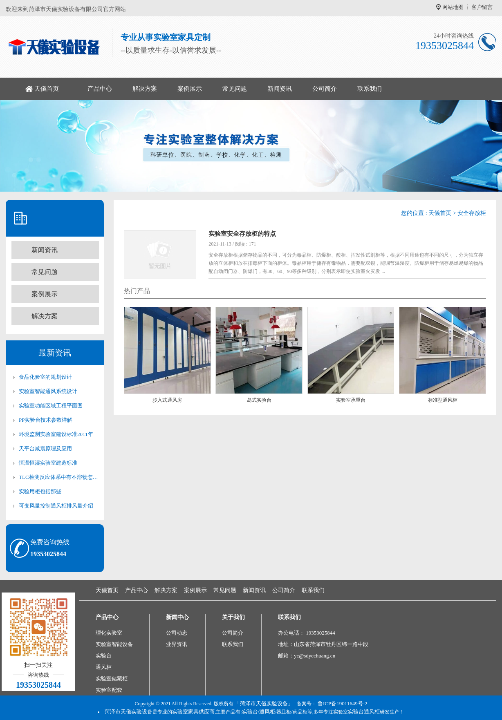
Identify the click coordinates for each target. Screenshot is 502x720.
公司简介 (324, 88)
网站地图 (453, 7)
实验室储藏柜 (112, 678)
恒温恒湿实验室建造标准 (48, 463)
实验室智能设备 (114, 644)
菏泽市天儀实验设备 (128, 712)
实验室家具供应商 (193, 712)
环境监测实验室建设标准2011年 (56, 434)
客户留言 (482, 7)
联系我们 (369, 88)
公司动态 (176, 633)
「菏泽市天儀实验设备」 (264, 703)
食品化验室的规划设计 (45, 377)
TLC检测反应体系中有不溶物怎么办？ (59, 477)
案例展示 (189, 88)
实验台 (104, 656)
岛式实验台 (259, 400)
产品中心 (99, 88)
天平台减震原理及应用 (45, 448)
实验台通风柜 (364, 712)
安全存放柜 (471, 213)
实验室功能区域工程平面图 (51, 405)
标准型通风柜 (442, 400)
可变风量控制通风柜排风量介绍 (56, 506)
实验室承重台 (350, 400)
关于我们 (233, 617)
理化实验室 (109, 633)
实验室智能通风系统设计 (48, 391)
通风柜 (104, 667)
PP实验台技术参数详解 (45, 420)
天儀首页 (46, 88)
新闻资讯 (279, 88)
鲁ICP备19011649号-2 (343, 703)
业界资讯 (176, 644)
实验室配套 (109, 690)
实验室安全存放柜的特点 (242, 233)
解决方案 (144, 88)
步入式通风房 (167, 400)
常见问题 (234, 88)
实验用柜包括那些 (40, 491)
